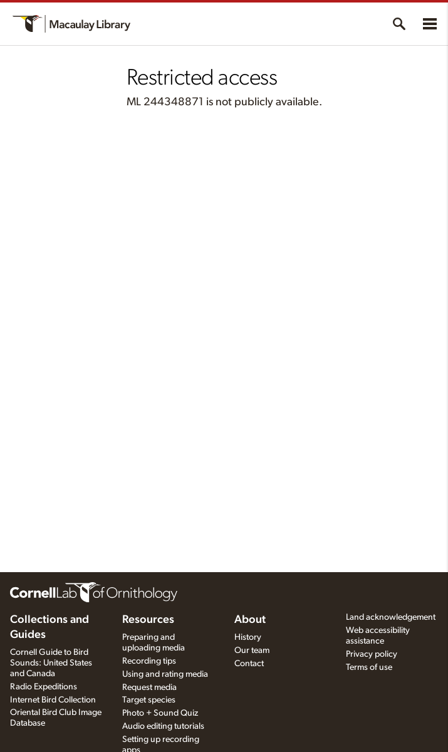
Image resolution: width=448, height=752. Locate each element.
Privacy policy (371, 654)
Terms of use (369, 667)
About (250, 619)
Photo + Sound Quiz (160, 713)
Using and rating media (165, 674)
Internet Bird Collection (53, 700)
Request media (149, 687)
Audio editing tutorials (163, 726)
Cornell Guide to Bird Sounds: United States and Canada (51, 663)
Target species (148, 700)
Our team (251, 650)
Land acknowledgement (390, 617)
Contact (249, 663)
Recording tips (149, 661)
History (247, 637)
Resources (148, 619)
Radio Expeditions (43, 686)
